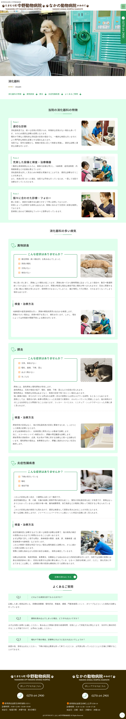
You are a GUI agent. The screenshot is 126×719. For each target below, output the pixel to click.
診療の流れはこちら (63, 577)
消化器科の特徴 (14, 94)
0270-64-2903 (100, 696)
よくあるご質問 (71, 94)
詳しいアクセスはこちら (30, 686)
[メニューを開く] (123, 6)
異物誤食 (30, 94)
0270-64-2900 (35, 696)
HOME (10, 87)
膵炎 (41, 94)
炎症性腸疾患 (54, 94)
